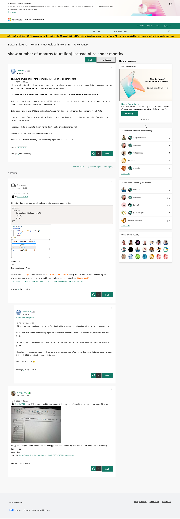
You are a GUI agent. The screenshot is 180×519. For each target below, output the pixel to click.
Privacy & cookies (140, 502)
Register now (168, 36)
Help (158, 26)
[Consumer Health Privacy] (41, 511)
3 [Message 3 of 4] (18, 290)
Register (141, 26)
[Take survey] (129, 113)
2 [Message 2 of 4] (18, 464)
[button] (90, 59)
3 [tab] (144, 119)
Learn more (13, 12)
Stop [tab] (149, 119)
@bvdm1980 (22, 196)
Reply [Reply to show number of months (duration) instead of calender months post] (107, 153)
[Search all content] (142, 31)
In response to (25, 318)
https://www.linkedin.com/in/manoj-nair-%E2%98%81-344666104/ (46, 456)
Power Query (81, 44)
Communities (81, 19)
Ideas (71, 19)
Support (113, 19)
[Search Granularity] (101, 31)
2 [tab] (143, 119)
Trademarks (166, 502)
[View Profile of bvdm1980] (21, 70)
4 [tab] (146, 119)
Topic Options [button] (105, 60)
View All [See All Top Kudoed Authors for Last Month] (125, 225)
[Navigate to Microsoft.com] (15, 19)
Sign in (149, 26)
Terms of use (154, 502)
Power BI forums (17, 44)
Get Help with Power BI (56, 44)
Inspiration (60, 19)
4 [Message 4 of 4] (23, 370)
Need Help (22, 148)
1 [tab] (141, 119)
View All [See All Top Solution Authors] (125, 173)
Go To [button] (166, 26)
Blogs (93, 19)
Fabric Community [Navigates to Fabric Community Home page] (34, 19)
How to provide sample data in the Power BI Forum (64, 282)
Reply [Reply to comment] (107, 296)
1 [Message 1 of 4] (18, 154)
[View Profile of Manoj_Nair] (21, 393)
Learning (103, 19)
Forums (49, 19)
